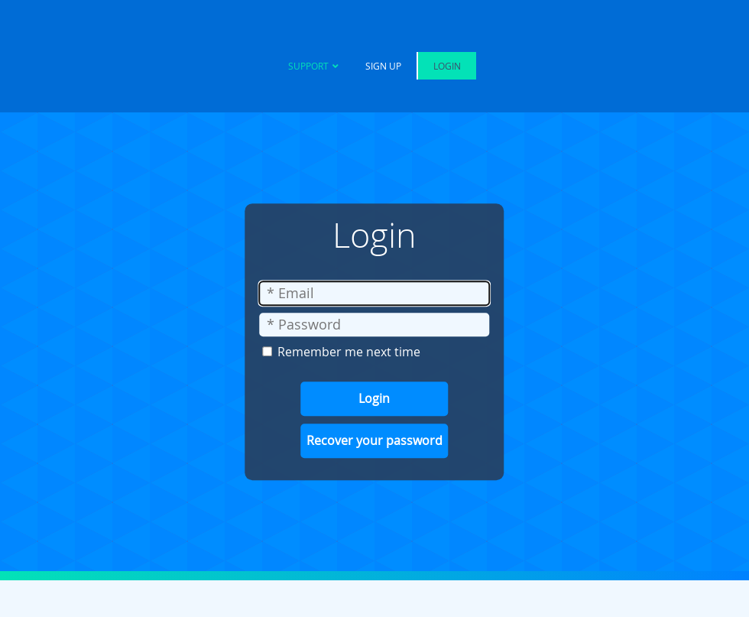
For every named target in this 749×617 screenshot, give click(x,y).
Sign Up (383, 66)
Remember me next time (348, 351)
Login (447, 66)
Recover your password (374, 440)
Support (308, 66)
